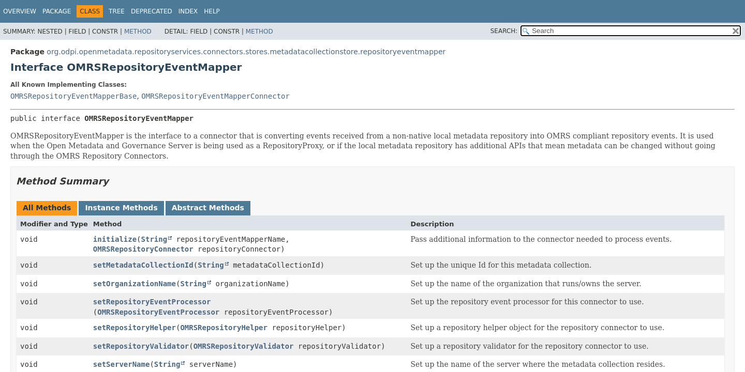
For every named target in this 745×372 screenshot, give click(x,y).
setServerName (121, 364)
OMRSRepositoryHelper (223, 327)
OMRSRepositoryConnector (143, 249)
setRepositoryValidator (141, 346)
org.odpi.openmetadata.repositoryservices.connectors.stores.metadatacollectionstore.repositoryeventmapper (246, 52)
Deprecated (151, 11)
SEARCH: (504, 31)
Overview (19, 11)
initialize (115, 239)
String (154, 239)
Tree (117, 11)
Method (138, 31)
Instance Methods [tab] (121, 208)
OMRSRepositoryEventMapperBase (73, 96)
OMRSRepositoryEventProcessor (158, 312)
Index (188, 11)
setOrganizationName (134, 284)
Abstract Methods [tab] (208, 208)
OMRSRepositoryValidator (243, 346)
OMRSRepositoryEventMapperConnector (215, 96)
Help (212, 11)
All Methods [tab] (47, 208)
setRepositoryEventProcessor (152, 302)
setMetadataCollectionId (143, 265)
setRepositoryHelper (134, 327)
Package (56, 11)
